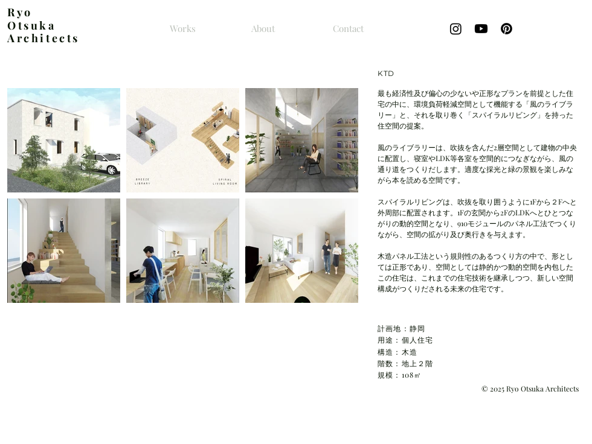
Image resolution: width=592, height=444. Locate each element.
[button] (63, 140)
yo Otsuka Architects (43, 25)
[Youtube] (481, 28)
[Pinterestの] (506, 28)
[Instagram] (455, 28)
